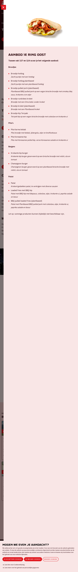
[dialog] (39, 556)
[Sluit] (3, 10)
